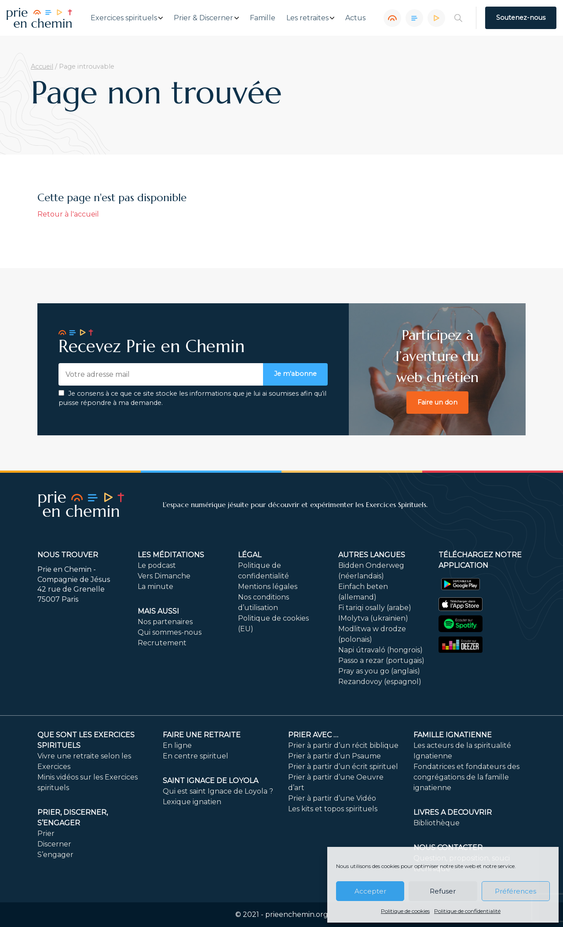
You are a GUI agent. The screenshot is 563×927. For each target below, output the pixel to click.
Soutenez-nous (520, 18)
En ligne (177, 745)
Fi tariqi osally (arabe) (374, 607)
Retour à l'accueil (68, 214)
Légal (249, 555)
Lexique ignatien (192, 802)
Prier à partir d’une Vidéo (332, 798)
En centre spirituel (195, 756)
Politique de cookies (405, 911)
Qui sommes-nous (169, 632)
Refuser (443, 891)
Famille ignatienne (452, 735)
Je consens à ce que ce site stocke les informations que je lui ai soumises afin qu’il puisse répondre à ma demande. (192, 398)
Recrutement (162, 643)
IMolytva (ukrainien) (373, 618)
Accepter (370, 891)
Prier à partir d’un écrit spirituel (343, 766)
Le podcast (157, 565)
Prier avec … (313, 735)
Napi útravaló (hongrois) (380, 650)
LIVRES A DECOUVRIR (452, 812)
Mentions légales (267, 586)
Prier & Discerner (203, 18)
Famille (262, 18)
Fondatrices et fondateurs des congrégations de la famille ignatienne (466, 777)
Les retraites (307, 18)
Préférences (515, 891)
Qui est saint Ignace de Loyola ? (218, 791)
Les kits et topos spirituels (332, 809)
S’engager (55, 854)
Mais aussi (158, 611)
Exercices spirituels (124, 18)
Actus (355, 18)
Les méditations (171, 555)
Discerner (54, 844)
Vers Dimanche (164, 576)
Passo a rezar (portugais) (381, 660)
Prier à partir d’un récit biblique (343, 745)
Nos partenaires (165, 622)
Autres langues (371, 555)
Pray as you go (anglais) (379, 671)
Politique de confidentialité (467, 911)
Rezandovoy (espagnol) (379, 681)
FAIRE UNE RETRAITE (202, 735)
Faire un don (437, 402)
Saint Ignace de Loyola (210, 780)
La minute (155, 586)
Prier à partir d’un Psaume (334, 756)
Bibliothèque (436, 823)
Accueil (42, 66)
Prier (46, 833)
